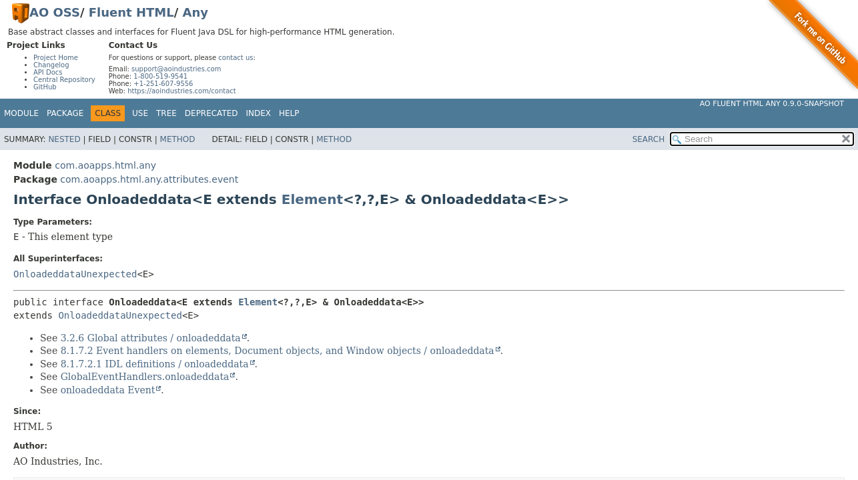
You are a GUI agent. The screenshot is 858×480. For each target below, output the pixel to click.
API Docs (48, 72)
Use (140, 113)
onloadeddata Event (108, 390)
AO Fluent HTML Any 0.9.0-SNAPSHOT (772, 103)
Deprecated (211, 113)
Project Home (55, 57)
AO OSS (54, 12)
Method (177, 139)
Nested (64, 139)
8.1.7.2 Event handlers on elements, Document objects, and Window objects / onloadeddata (277, 350)
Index (259, 113)
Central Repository (64, 79)
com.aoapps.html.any (105, 165)
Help (289, 113)
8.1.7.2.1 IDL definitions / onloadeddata (155, 364)
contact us (235, 57)
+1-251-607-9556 (163, 83)
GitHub (45, 87)
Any (195, 12)
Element (312, 199)
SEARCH (648, 139)
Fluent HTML (131, 12)
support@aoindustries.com (176, 69)
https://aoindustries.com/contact (181, 91)
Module (21, 113)
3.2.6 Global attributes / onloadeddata (151, 338)
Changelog (51, 65)
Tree (166, 113)
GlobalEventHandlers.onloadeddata (145, 376)
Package (65, 113)
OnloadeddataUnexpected (75, 274)
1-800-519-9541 (160, 76)
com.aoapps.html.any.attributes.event (149, 179)
